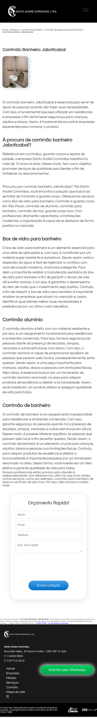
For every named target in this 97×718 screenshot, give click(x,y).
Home (10, 669)
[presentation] (49, 566)
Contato (12, 688)
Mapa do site (15, 693)
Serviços (12, 683)
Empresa (12, 674)
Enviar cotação (48, 587)
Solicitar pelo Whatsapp (67, 670)
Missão (11, 679)
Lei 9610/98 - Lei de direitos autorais (52, 625)
